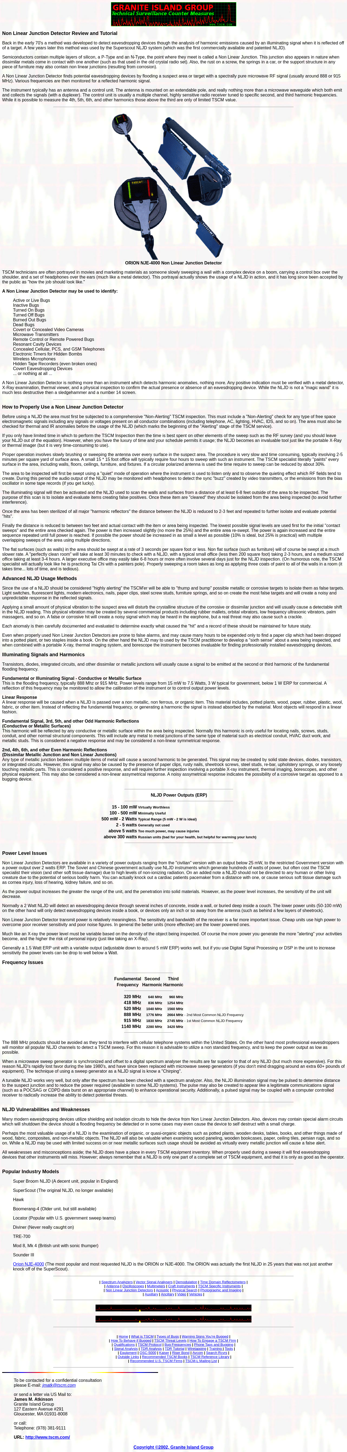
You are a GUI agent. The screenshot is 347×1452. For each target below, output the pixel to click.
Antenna (112, 1286)
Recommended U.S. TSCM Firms (156, 1361)
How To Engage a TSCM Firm (212, 1340)
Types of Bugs (167, 1336)
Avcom (197, 1353)
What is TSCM (142, 1336)
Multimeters (156, 1286)
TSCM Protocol (150, 1345)
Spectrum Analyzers (117, 1282)
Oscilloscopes (133, 1286)
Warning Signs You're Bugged (205, 1336)
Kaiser (164, 1353)
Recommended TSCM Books (164, 1357)
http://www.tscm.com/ (47, 1437)
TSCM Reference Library (209, 1357)
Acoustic (162, 1290)
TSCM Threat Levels (170, 1340)
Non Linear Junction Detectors (129, 1290)
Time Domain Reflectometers (223, 1282)
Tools (229, 1349)
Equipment (128, 1353)
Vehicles (195, 1294)
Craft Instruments (181, 1286)
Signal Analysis (126, 1349)
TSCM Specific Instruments (219, 1286)
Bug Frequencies (178, 1345)
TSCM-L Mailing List (201, 1361)
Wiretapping (197, 1349)
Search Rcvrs (216, 1353)
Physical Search (184, 1290)
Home (123, 1336)
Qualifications (124, 1345)
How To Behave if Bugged (131, 1340)
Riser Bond (180, 1353)
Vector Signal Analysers (154, 1282)
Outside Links (128, 1357)
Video (181, 1294)
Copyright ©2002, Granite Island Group (173, 1447)
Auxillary (151, 1294)
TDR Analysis (151, 1349)
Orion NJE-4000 (28, 1264)
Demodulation (186, 1282)
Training (216, 1349)
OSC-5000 (148, 1353)
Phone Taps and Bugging (213, 1345)
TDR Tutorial (175, 1349)
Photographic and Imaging (220, 1290)
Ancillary (167, 1294)
